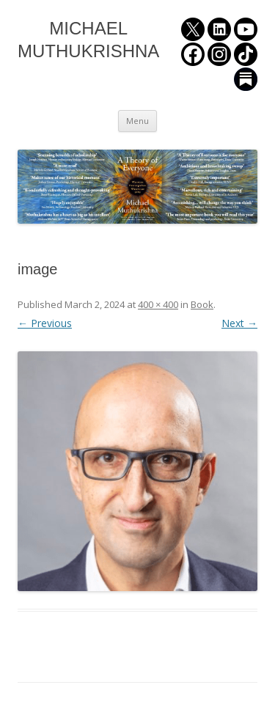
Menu (137, 120)
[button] (137, 471)
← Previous (45, 323)
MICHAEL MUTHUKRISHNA (88, 39)
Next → (239, 323)
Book (202, 304)
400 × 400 (158, 304)
